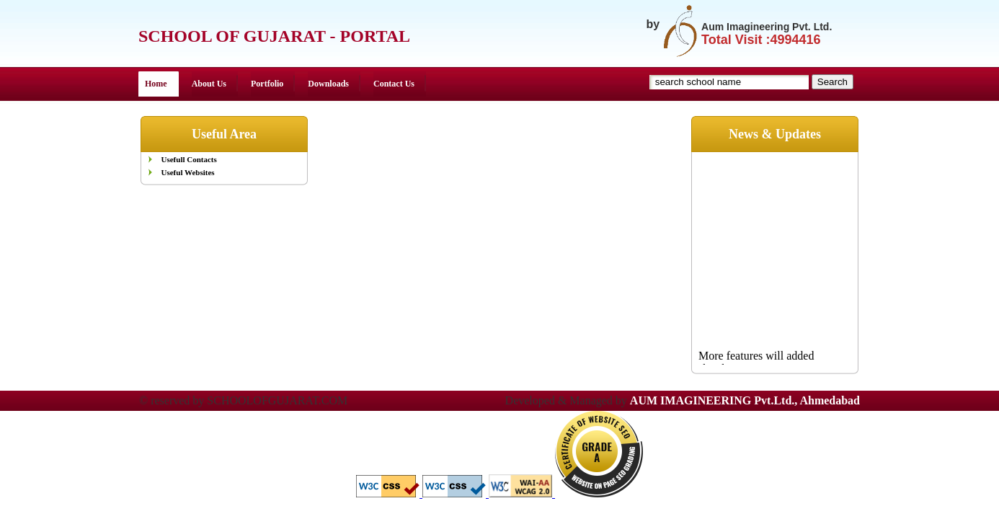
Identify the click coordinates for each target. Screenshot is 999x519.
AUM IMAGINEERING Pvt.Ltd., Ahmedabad (745, 400)
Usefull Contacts (189, 159)
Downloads (328, 84)
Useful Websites (188, 172)
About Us (209, 84)
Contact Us (393, 84)
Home (156, 84)
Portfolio (267, 84)
